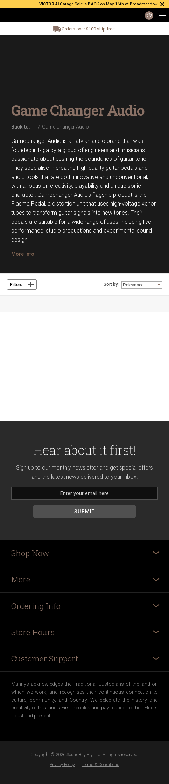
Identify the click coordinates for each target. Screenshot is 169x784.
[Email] (84, 493)
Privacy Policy (62, 764)
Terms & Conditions (100, 764)
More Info (22, 254)
